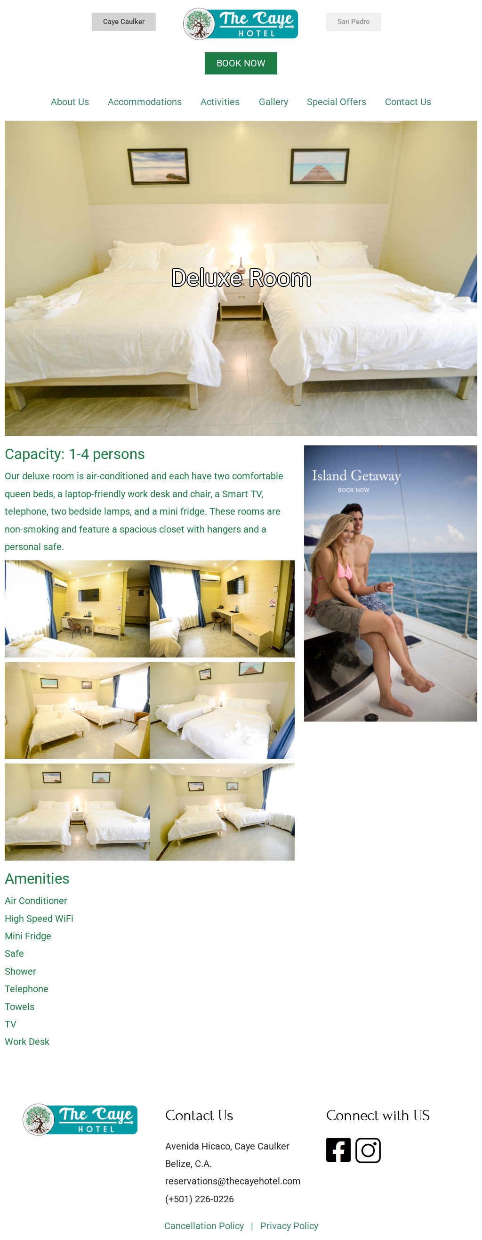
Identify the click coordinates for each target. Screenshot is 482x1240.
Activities (220, 101)
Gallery (273, 101)
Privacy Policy (289, 1226)
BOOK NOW (241, 63)
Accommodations (145, 101)
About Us (70, 101)
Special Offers (336, 101)
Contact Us (408, 101)
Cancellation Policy (204, 1226)
